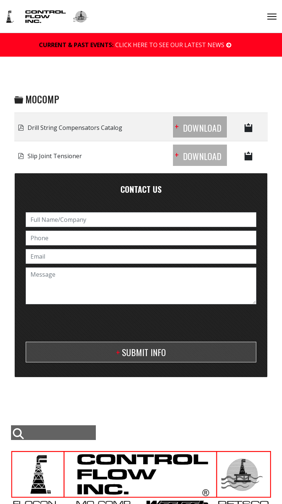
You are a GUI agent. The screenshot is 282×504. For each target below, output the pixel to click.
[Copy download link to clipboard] (249, 127)
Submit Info (144, 352)
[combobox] (53, 432)
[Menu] (271, 17)
